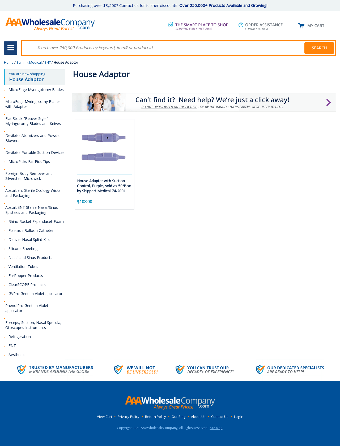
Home (9, 62)
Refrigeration (19, 336)
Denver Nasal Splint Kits (29, 239)
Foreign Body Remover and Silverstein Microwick (29, 176)
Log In (238, 416)
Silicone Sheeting (22, 248)
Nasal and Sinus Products (30, 257)
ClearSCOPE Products (27, 284)
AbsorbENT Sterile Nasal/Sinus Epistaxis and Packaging (31, 210)
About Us (198, 416)
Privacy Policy (128, 416)
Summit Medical (29, 62)
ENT (48, 62)
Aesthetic (16, 354)
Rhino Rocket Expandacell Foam (36, 221)
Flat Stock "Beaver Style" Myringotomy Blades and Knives (33, 121)
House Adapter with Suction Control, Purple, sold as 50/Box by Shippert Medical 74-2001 (104, 185)
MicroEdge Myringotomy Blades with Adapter (33, 104)
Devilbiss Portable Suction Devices (35, 152)
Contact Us (219, 416)
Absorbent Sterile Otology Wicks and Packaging (33, 193)
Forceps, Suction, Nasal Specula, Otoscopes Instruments (33, 325)
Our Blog (178, 416)
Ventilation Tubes (23, 266)
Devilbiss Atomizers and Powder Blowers (33, 138)
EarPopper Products (25, 275)
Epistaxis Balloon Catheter (31, 230)
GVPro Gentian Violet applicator (35, 293)
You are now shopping (35, 77)
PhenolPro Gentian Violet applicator (26, 308)
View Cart (104, 416)
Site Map (216, 428)
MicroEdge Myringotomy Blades (36, 89)
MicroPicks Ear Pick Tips (29, 161)
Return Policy (155, 416)
